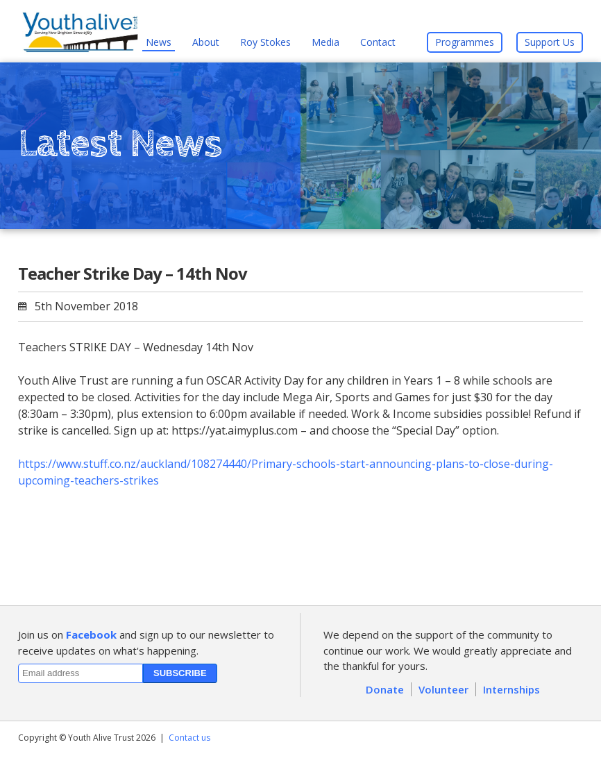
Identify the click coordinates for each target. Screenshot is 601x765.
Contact (378, 42)
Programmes (464, 42)
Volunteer (443, 689)
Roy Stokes (265, 42)
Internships (511, 689)
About (205, 42)
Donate (385, 689)
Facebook (91, 634)
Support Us (550, 42)
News (158, 42)
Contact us (189, 737)
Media (325, 42)
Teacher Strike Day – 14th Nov (132, 273)
